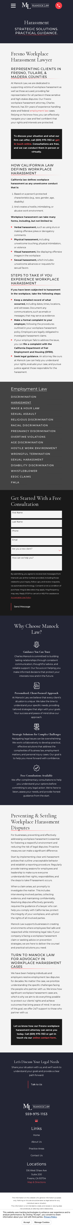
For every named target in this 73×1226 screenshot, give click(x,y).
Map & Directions (37, 1182)
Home (36, 1135)
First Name (17, 513)
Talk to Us (36, 1084)
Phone (15, 531)
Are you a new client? (22, 549)
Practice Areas (36, 1148)
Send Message (22, 606)
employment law (39, 110)
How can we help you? (23, 558)
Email (14, 540)
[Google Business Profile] (36, 1120)
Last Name (17, 522)
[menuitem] (23, 395)
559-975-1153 (36, 1114)
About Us (36, 1142)
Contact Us (37, 1155)
